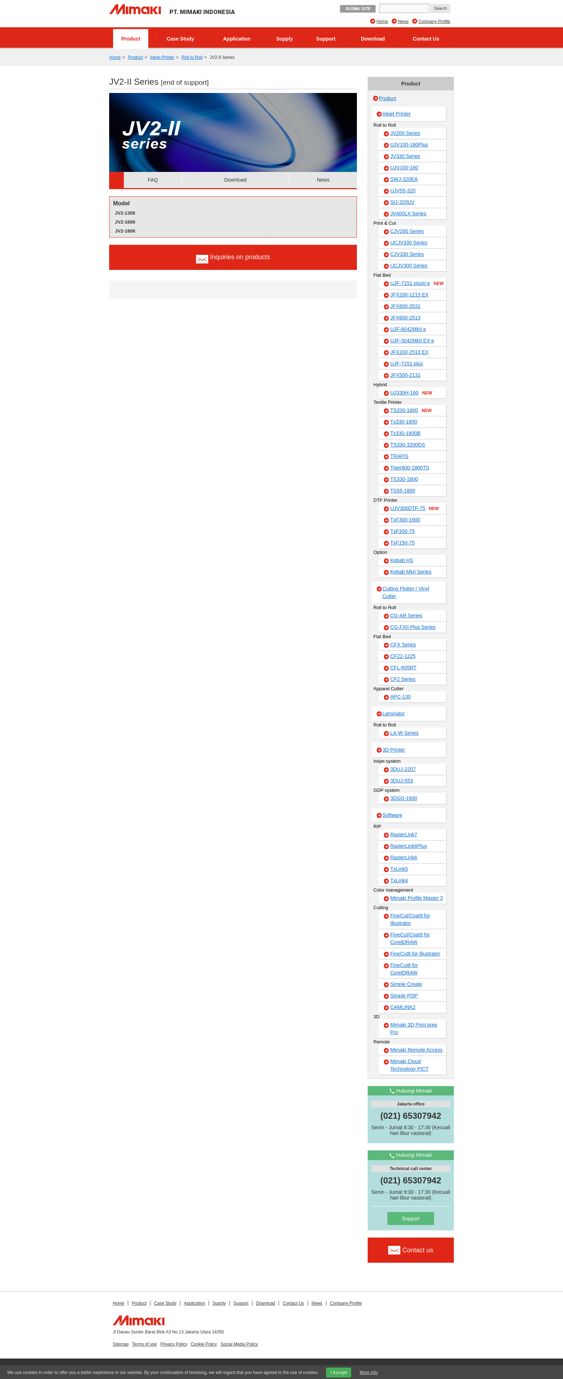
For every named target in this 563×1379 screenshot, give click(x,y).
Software (392, 815)
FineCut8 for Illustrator (415, 954)
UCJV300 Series (409, 265)
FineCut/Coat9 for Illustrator (410, 919)
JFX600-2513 (405, 318)
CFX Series (403, 645)
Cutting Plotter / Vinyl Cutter (405, 592)
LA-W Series (404, 733)
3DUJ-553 (401, 781)
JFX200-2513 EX (409, 352)
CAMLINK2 (402, 1007)
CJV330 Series (407, 254)
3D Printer (393, 750)
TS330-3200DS (407, 445)
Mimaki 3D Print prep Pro (413, 1028)
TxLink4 (399, 880)
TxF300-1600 (405, 520)
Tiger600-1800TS (409, 468)
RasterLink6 (403, 857)
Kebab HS (401, 560)
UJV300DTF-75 (414, 508)
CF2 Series (402, 679)
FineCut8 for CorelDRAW (404, 969)
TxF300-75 (402, 531)
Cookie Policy (204, 1344)
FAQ (153, 180)
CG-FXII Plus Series (413, 627)
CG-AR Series (406, 615)
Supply (284, 39)
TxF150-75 (402, 543)
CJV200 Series (407, 231)
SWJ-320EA (404, 179)
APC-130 (400, 697)
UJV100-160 (404, 167)
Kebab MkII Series (410, 572)
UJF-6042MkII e (408, 329)
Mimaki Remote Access (416, 1050)
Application (236, 39)
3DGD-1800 (403, 798)
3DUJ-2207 (403, 769)
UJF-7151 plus (406, 363)
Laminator (393, 713)
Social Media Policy (239, 1344)
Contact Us (426, 39)
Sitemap (121, 1344)
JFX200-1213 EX (409, 295)
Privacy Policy (173, 1344)
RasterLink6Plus (408, 846)
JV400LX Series (408, 213)
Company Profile (434, 21)
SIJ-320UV (402, 202)
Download (373, 39)
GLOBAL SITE (357, 8)
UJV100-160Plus (409, 145)
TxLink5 (399, 869)
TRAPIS (399, 456)
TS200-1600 (411, 410)
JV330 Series (405, 156)
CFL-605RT (403, 667)
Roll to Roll (192, 57)
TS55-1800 (402, 491)
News (403, 21)
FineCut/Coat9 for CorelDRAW (410, 938)
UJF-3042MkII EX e (412, 340)
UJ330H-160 (411, 393)
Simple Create (406, 984)
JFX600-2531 (405, 306)
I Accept (338, 1372)
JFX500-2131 (405, 375)
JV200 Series (405, 133)
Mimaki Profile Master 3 (416, 898)
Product (130, 39)
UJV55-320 (402, 190)
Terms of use (144, 1344)
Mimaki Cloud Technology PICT (409, 1065)
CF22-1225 (402, 656)
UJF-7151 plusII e (417, 283)
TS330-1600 (404, 479)
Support (326, 39)
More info (369, 1372)
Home (382, 21)
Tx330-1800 (403, 422)
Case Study (180, 39)
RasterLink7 (403, 834)
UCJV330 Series (409, 243)
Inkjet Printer (162, 57)
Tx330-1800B (405, 433)
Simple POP (404, 996)
